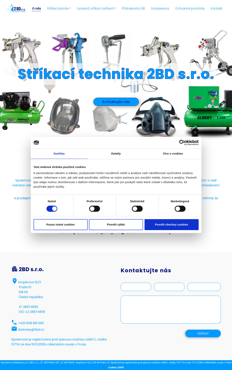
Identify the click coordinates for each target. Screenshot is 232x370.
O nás (36, 8)
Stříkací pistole (57, 8)
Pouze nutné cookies (60, 224)
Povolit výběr (116, 224)
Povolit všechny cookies (171, 224)
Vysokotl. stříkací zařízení (95, 8)
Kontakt (216, 8)
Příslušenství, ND (133, 8)
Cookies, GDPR (116, 367)
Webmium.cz (21, 362)
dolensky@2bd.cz (31, 329)
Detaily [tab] (116, 153)
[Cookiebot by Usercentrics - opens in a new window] (182, 142)
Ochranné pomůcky (190, 8)
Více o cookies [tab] (173, 153)
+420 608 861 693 (31, 323)
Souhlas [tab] (59, 153)
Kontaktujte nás (116, 101)
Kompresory (160, 8)
